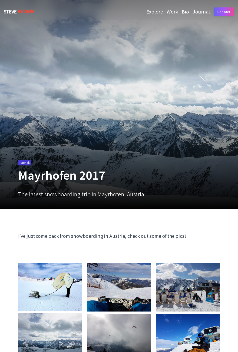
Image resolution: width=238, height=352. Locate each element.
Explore (154, 11)
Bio (185, 11)
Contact (224, 11)
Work (172, 11)
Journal (201, 11)
